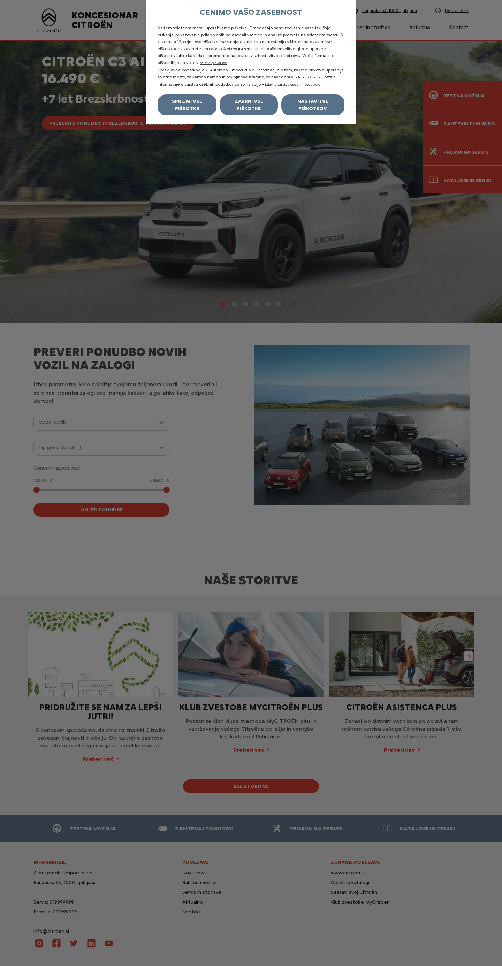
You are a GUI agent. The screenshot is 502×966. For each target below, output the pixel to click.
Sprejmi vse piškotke (187, 105)
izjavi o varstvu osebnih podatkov (292, 84)
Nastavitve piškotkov (312, 105)
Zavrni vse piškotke (249, 105)
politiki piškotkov (213, 63)
